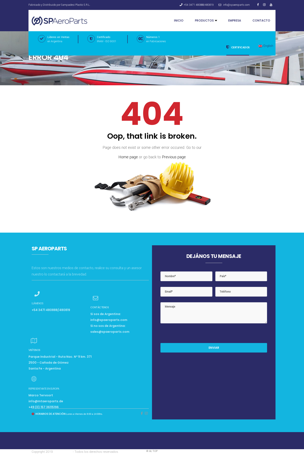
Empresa (234, 20)
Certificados (238, 47)
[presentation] (192, 335)
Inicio (178, 20)
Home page (128, 157)
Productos (206, 20)
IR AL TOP (152, 451)
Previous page (174, 157)
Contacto (261, 20)
